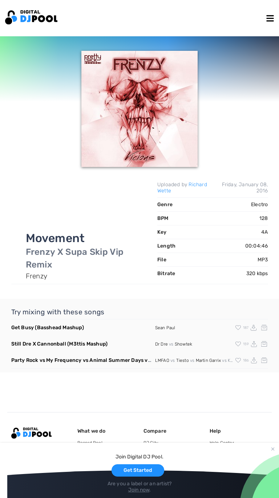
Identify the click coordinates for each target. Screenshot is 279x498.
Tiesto (182, 360)
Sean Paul (165, 327)
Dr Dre (161, 344)
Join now (139, 490)
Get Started (138, 470)
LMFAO (162, 360)
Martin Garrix (208, 360)
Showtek (183, 344)
